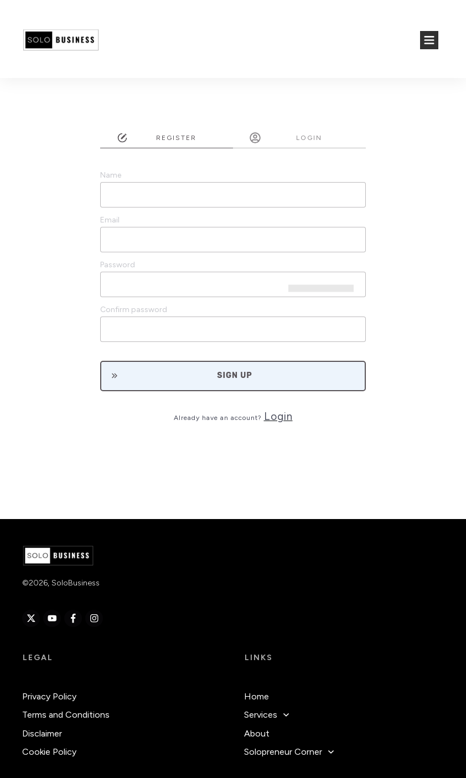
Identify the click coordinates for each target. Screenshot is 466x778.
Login (278, 416)
